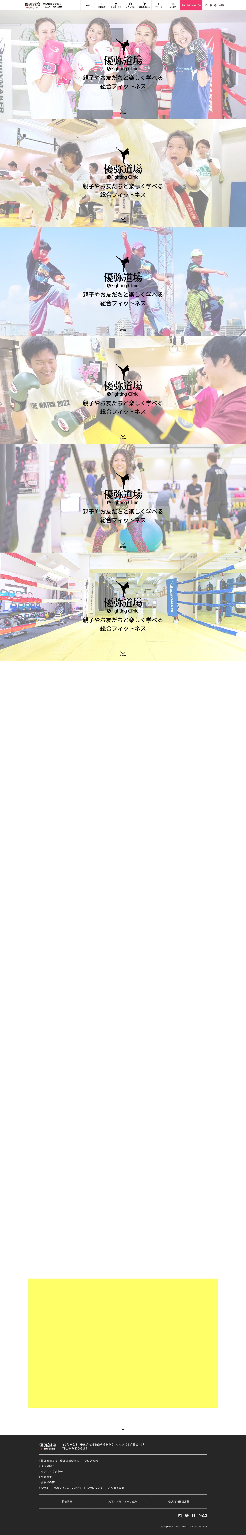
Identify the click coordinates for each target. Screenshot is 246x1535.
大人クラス (130, 5)
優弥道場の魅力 (69, 1460)
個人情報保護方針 (178, 1501)
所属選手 (46, 1477)
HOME (87, 5)
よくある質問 (116, 1488)
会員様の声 (48, 1482)
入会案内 (172, 5)
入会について (95, 1488)
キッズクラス (116, 5)
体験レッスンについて (68, 1488)
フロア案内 (91, 1460)
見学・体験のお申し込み (191, 5)
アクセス (158, 5)
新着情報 (101, 5)
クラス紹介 (48, 1466)
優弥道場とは (144, 5)
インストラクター (52, 1471)
